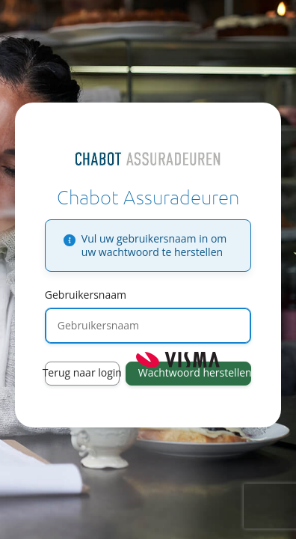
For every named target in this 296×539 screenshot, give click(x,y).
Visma (178, 360)
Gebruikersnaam (85, 294)
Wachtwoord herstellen (194, 372)
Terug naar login (82, 372)
